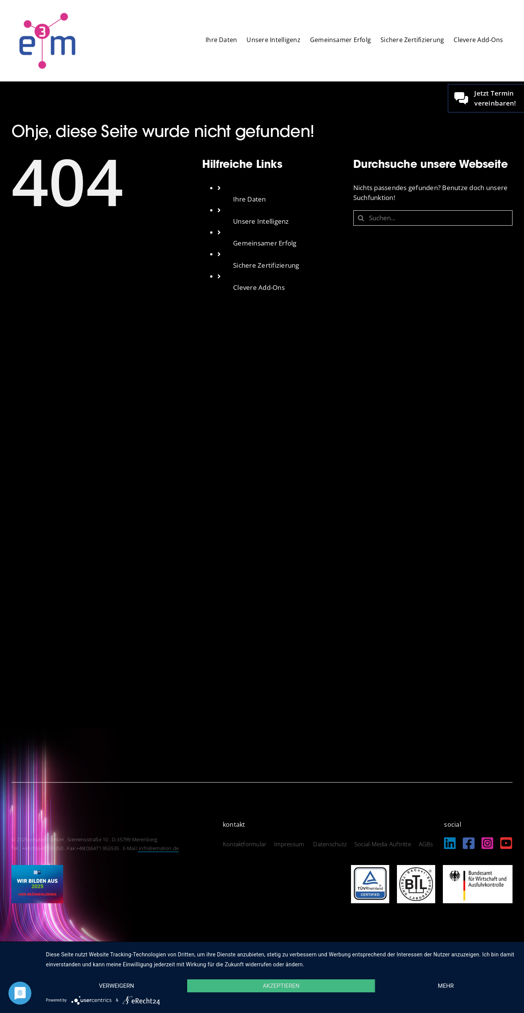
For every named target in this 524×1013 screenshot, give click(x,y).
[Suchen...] (433, 218)
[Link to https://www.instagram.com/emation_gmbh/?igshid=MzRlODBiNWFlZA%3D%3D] (487, 843)
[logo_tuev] (370, 868)
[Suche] (361, 218)
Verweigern (116, 985)
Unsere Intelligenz (261, 221)
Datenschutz (329, 844)
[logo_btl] (416, 868)
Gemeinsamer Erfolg (265, 243)
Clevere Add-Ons (259, 287)
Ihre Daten (249, 199)
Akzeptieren (281, 985)
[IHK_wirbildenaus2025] (37, 868)
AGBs (426, 844)
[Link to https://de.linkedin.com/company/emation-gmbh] (450, 843)
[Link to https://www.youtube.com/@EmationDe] (506, 843)
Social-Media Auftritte (382, 844)
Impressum (289, 844)
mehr (446, 985)
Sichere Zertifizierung (266, 265)
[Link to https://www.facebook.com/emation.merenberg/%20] (469, 843)
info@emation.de (158, 848)
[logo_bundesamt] (478, 868)
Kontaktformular (244, 844)
